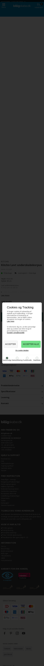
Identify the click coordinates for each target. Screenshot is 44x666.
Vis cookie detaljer (22, 350)
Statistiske (37, 360)
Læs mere (10, 321)
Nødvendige (7, 360)
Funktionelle (27, 360)
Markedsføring (17, 360)
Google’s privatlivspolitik (15, 333)
